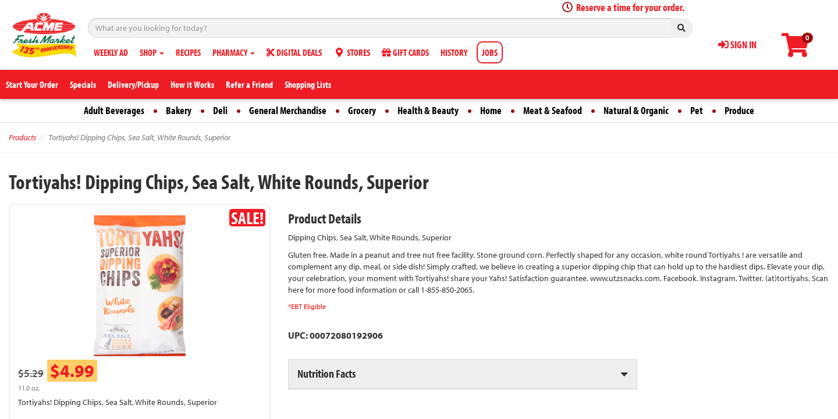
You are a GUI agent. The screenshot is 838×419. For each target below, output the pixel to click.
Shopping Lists (308, 84)
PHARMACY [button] (233, 52)
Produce (739, 110)
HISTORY (454, 52)
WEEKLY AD (111, 52)
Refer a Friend (249, 84)
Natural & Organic (636, 110)
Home (491, 110)
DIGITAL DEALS (294, 52)
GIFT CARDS (405, 52)
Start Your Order (32, 84)
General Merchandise (287, 110)
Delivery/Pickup (133, 84)
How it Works (192, 84)
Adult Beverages (114, 110)
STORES (351, 52)
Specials (83, 84)
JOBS (490, 52)
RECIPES (188, 52)
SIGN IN (737, 44)
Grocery (362, 110)
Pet (696, 110)
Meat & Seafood (552, 110)
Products (22, 137)
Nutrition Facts (326, 373)
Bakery (178, 110)
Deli (220, 110)
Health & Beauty (428, 110)
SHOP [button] (152, 52)
